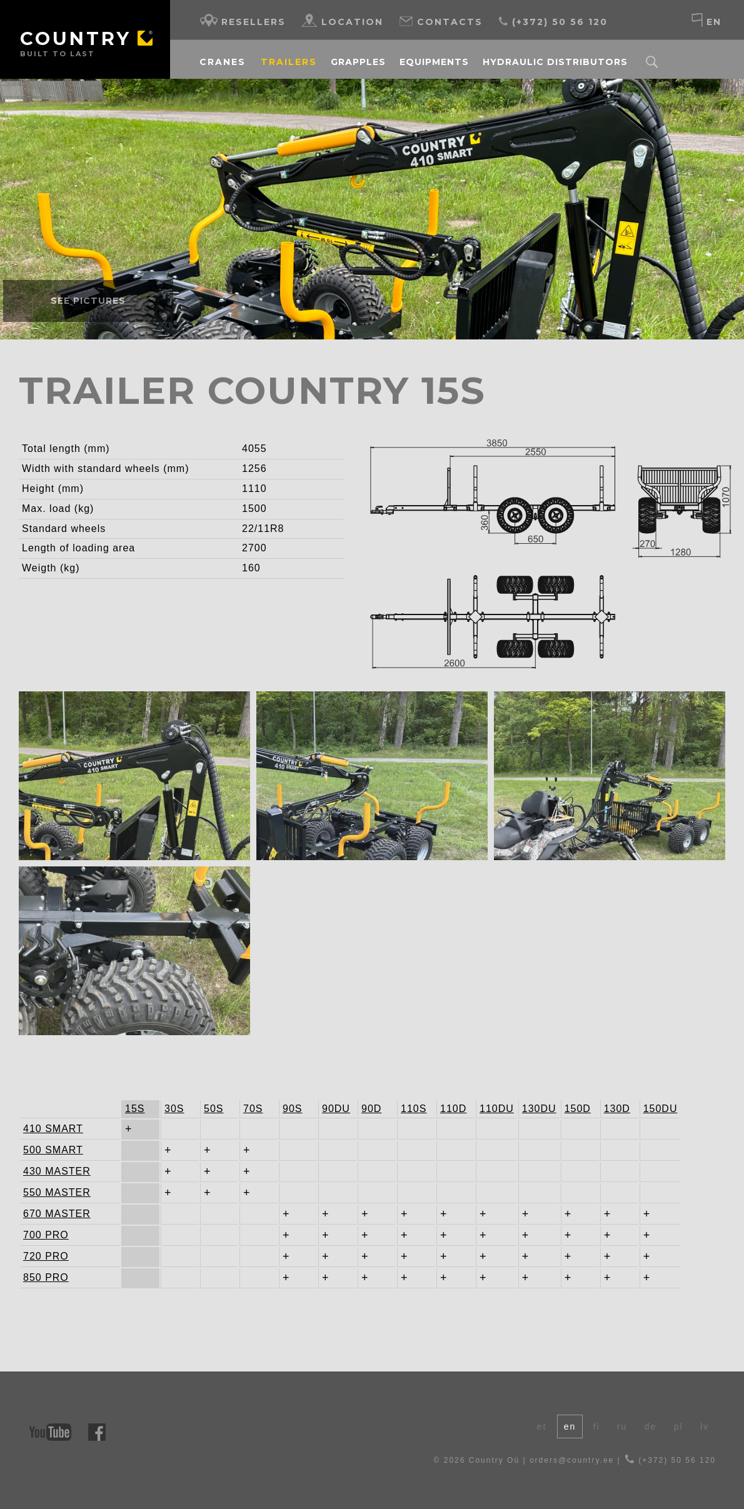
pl (678, 1426)
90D (371, 1108)
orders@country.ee (572, 1460)
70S (253, 1108)
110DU (497, 1108)
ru (622, 1426)
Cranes (222, 62)
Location (342, 20)
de (651, 1426)
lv (704, 1426)
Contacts (440, 20)
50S (213, 1108)
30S (174, 1108)
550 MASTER (48, 1192)
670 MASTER (48, 1213)
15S (134, 1108)
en (706, 20)
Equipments (434, 62)
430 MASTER (48, 1171)
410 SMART (48, 1128)
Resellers (242, 20)
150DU (660, 1108)
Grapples (358, 62)
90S (292, 1108)
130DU (539, 1108)
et (542, 1426)
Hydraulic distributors (555, 62)
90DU (336, 1108)
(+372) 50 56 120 (553, 20)
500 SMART (48, 1150)
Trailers (289, 62)
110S (413, 1108)
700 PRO (46, 1235)
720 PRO (46, 1256)
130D (617, 1108)
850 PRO (46, 1277)
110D (453, 1108)
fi (596, 1426)
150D (578, 1108)
